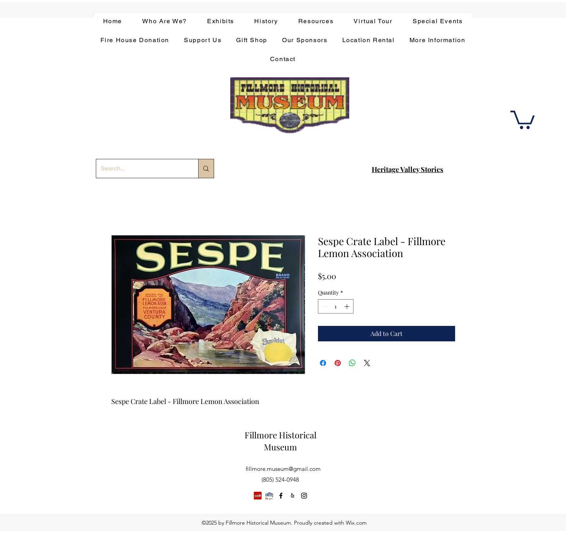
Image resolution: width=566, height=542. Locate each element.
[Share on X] (367, 363)
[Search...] (141, 168)
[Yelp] (258, 495)
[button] (522, 119)
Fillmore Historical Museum (280, 441)
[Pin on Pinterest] (337, 363)
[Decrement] (324, 306)
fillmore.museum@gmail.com (283, 468)
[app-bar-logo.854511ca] (269, 495)
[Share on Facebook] (323, 363)
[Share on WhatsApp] (352, 363)
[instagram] (304, 495)
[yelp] (292, 495)
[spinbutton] (336, 306)
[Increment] (347, 306)
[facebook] (281, 495)
